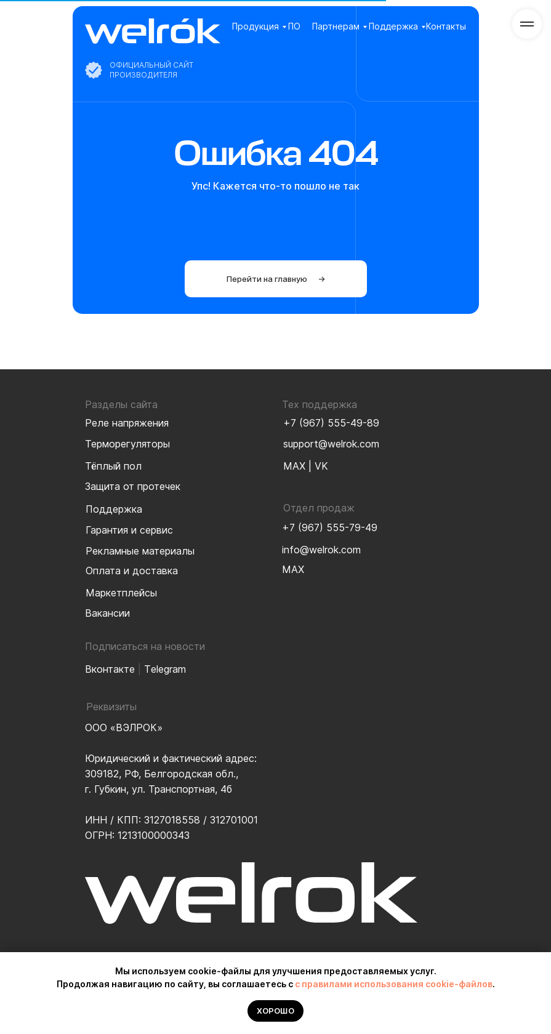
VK (321, 466)
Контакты (446, 26)
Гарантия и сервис (129, 530)
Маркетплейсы (121, 593)
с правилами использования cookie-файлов (394, 984)
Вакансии (107, 613)
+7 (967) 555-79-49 (329, 527)
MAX (294, 466)
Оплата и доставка (132, 570)
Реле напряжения (127, 423)
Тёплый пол (113, 466)
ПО (294, 26)
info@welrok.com (321, 549)
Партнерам (336, 26)
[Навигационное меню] (527, 24)
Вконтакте (110, 669)
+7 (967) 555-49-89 (331, 423)
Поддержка (393, 26)
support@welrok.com (331, 444)
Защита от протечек (132, 486)
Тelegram (165, 669)
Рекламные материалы (140, 551)
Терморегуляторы (127, 444)
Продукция (255, 26)
